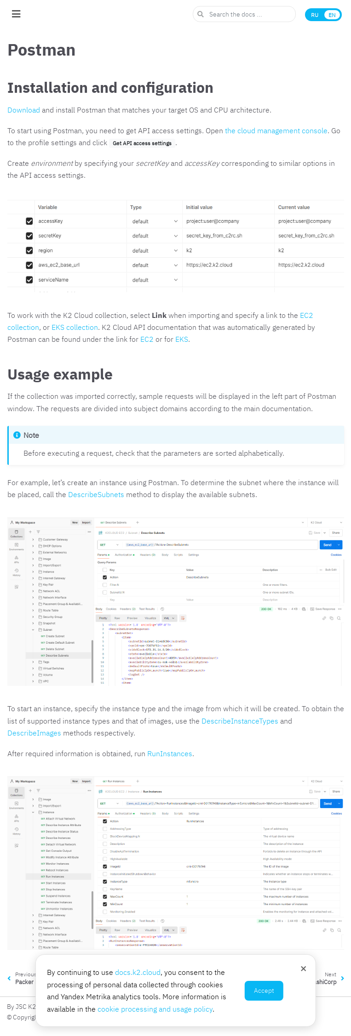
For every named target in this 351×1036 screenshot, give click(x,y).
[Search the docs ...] (244, 14)
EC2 (147, 339)
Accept (264, 990)
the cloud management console (276, 130)
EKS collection (75, 327)
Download (23, 109)
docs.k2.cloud (138, 972)
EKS (181, 339)
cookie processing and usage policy (155, 1008)
